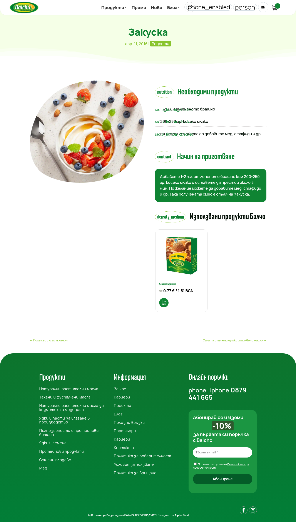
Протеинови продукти (61, 450)
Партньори (125, 429)
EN (263, 7)
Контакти (124, 446)
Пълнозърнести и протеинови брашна (69, 431)
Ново (156, 8)
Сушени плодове (55, 458)
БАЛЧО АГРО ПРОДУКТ (140, 514)
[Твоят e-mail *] (222, 451)
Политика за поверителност (142, 454)
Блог (172, 8)
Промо (139, 8)
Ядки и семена (53, 441)
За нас (120, 387)
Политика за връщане (135, 471)
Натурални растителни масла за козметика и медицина (71, 406)
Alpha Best (181, 514)
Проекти (122, 404)
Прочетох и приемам (221, 464)
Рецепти (160, 43)
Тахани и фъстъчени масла (65, 396)
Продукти (112, 8)
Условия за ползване (134, 463)
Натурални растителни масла (68, 387)
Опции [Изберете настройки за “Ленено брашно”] (165, 301)
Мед (43, 466)
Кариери (122, 396)
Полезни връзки (129, 421)
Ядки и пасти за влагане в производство (64, 418)
